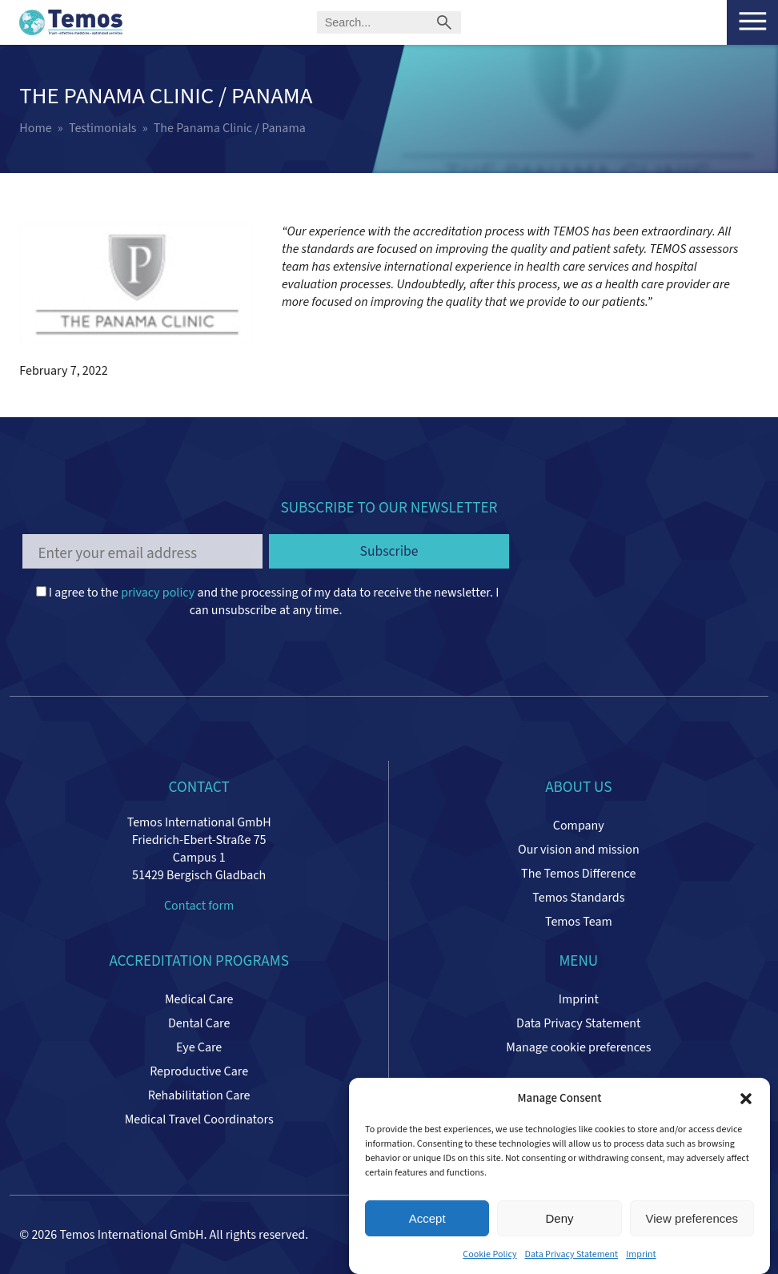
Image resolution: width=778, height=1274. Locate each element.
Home (35, 128)
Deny (559, 1218)
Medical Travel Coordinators (199, 1119)
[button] (746, 1099)
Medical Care (199, 999)
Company (578, 825)
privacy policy (157, 592)
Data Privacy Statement (572, 1254)
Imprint (641, 1254)
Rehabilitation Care (199, 1095)
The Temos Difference (578, 873)
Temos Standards (578, 897)
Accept (427, 1218)
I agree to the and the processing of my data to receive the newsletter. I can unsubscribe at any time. (267, 601)
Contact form (199, 905)
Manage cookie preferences (578, 1047)
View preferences (692, 1218)
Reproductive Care (199, 1071)
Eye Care (199, 1047)
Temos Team (578, 921)
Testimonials (103, 128)
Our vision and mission (579, 849)
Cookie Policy (489, 1254)
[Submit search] (444, 22)
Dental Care (199, 1023)
